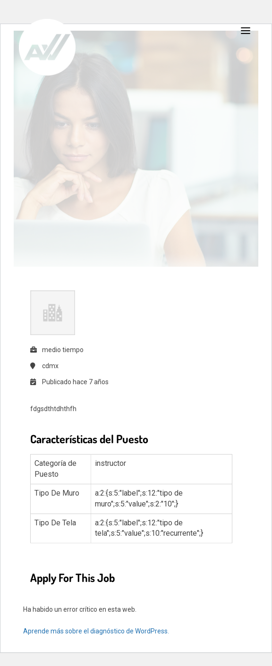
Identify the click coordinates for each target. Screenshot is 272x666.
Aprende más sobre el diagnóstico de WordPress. (96, 631)
